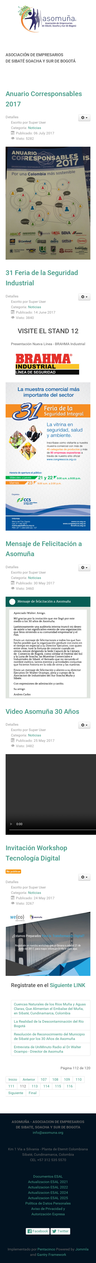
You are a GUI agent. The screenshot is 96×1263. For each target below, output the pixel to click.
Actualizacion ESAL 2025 (48, 1198)
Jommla (82, 1249)
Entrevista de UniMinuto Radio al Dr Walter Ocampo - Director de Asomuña (47, 1049)
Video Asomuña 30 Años (42, 711)
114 (46, 1086)
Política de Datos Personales (48, 1203)
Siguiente (15, 1093)
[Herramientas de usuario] (84, 117)
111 (11, 1086)
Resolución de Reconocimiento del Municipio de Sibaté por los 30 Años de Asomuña (49, 1036)
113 (35, 1086)
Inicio (13, 1079)
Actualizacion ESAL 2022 (48, 1187)
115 (58, 1086)
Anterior (29, 1079)
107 (44, 1079)
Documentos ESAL (48, 1176)
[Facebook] (38, 1231)
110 (79, 1079)
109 (67, 1079)
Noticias (34, 128)
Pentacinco (46, 1249)
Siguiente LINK (67, 985)
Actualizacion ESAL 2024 (48, 1192)
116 (70, 1086)
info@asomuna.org (48, 1132)
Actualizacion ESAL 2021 (48, 1182)
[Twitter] (60, 1231)
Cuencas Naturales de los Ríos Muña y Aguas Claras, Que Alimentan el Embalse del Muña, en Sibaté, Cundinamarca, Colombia (50, 1008)
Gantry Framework (51, 1254)
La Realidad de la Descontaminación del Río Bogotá (49, 1023)
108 (55, 1079)
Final (33, 1093)
